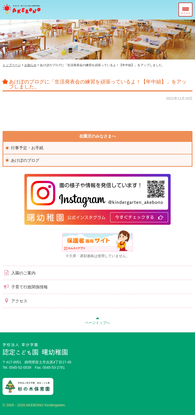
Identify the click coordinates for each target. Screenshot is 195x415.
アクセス (15, 300)
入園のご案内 (19, 272)
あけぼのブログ (25, 160)
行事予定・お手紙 (27, 148)
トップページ (12, 65)
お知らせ (30, 65)
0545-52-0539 (20, 367)
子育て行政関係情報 (25, 286)
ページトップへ (97, 320)
